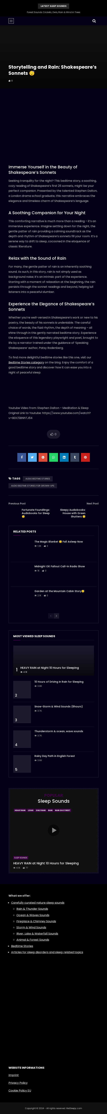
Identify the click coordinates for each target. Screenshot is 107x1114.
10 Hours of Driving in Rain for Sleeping (58, 681)
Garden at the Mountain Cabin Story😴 (59, 591)
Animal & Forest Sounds (32, 940)
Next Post (93, 503)
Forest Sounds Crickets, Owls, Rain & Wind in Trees (53, 12)
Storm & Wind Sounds (31, 927)
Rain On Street (62, 810)
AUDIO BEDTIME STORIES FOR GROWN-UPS (32, 485)
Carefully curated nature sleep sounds (37, 903)
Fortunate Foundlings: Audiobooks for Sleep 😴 (36, 513)
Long (30, 810)
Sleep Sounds (20, 857)
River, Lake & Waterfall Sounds (37, 934)
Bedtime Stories (22, 946)
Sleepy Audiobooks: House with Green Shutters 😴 (72, 513)
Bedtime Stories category (26, 362)
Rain (50, 810)
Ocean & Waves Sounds (32, 915)
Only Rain (41, 810)
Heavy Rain (20, 810)
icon (53, 830)
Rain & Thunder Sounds (32, 909)
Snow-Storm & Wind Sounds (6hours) (58, 706)
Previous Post (17, 503)
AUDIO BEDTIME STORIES (37, 478)
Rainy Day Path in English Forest (54, 756)
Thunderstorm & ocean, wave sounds (58, 731)
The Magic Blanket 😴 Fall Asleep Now (58, 541)
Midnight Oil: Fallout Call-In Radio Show (59, 566)
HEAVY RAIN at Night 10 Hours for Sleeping (49, 668)
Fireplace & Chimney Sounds (36, 921)
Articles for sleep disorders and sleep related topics (47, 952)
